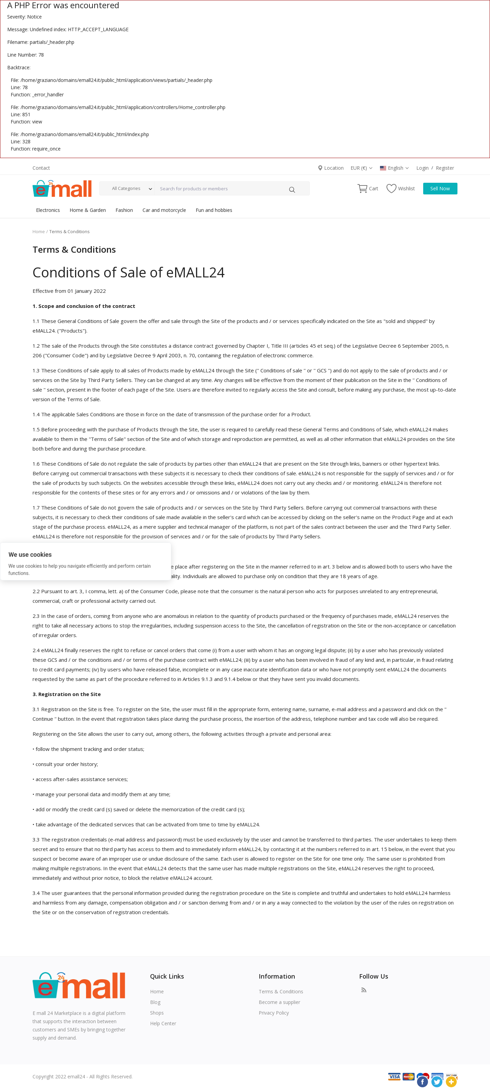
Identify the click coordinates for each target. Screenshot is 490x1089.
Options (263, 560)
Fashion (124, 210)
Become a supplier (279, 1002)
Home (39, 231)
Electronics (48, 210)
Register (445, 168)
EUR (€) (362, 168)
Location (331, 168)
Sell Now (440, 188)
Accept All (186, 560)
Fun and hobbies (214, 210)
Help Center (163, 1023)
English (394, 168)
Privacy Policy (274, 1012)
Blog (155, 1002)
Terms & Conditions (281, 991)
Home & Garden (88, 210)
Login (422, 168)
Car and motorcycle (164, 210)
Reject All (225, 560)
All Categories (126, 188)
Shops (157, 1012)
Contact (41, 168)
